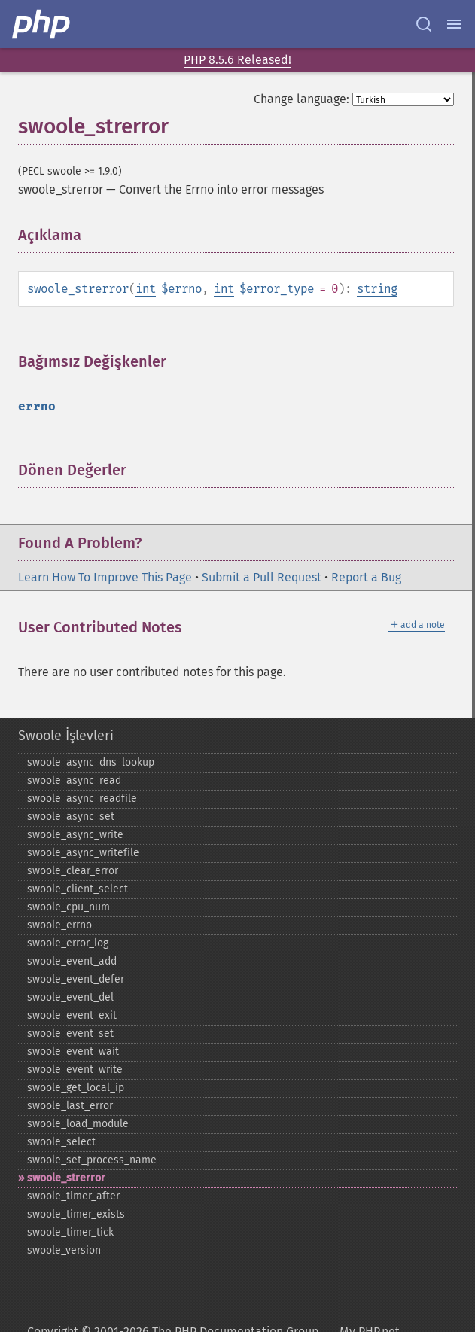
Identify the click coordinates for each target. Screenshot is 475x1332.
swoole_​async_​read (74, 780)
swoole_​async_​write (75, 834)
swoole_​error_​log (67, 943)
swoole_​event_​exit (72, 1015)
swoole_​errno (59, 925)
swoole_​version (64, 1250)
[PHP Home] (42, 24)
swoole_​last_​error (70, 1105)
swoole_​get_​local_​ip (75, 1087)
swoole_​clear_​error (72, 870)
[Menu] (454, 24)
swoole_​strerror (66, 1178)
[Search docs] (424, 24)
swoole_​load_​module (78, 1123)
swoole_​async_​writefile (83, 852)
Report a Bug (366, 577)
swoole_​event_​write (75, 1069)
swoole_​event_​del (70, 997)
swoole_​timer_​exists (76, 1214)
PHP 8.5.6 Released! (237, 60)
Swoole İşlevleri (66, 735)
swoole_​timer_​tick (70, 1232)
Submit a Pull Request (261, 577)
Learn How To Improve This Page (105, 577)
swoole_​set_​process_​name (92, 1160)
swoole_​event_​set (70, 1033)
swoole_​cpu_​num (68, 907)
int (145, 289)
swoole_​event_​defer (75, 979)
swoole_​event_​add (72, 961)
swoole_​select (61, 1141)
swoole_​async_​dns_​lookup (90, 762)
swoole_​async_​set (70, 816)
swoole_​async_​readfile (82, 798)
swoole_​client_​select (77, 888)
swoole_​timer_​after (73, 1196)
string (377, 289)
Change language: (301, 99)
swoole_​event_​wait (73, 1051)
